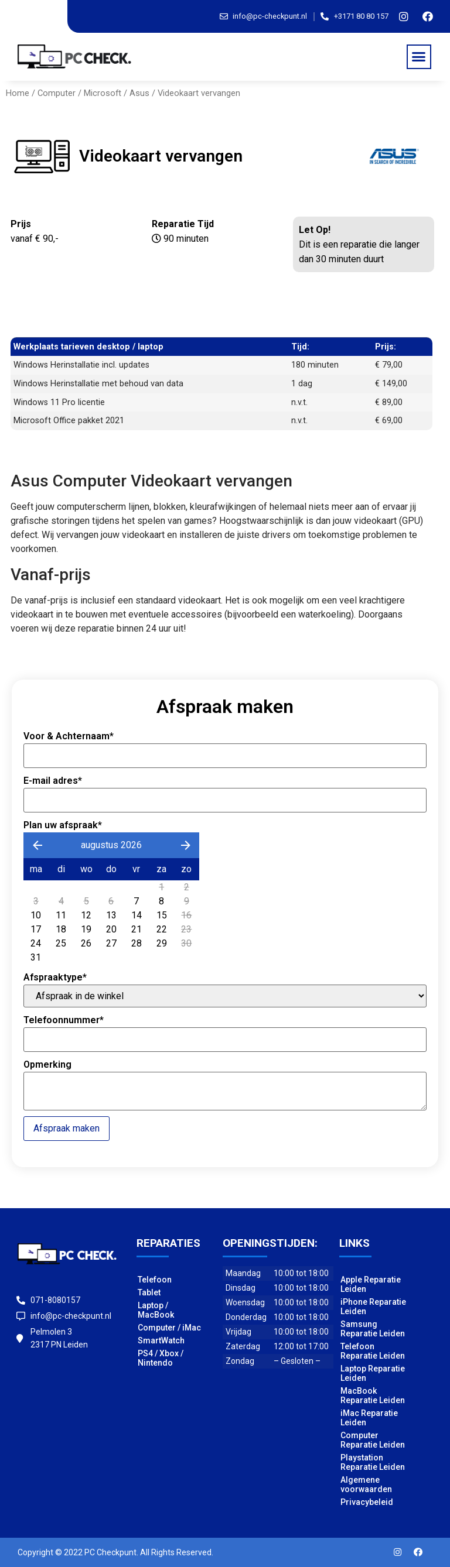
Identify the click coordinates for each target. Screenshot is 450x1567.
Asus (139, 93)
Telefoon (155, 1279)
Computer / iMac (169, 1327)
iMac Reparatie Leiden (369, 1417)
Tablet (149, 1292)
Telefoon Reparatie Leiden (372, 1351)
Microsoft (102, 93)
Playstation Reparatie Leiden (372, 1462)
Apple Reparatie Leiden (370, 1284)
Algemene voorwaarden (366, 1484)
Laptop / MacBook (156, 1310)
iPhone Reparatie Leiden (373, 1306)
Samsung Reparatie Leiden (372, 1328)
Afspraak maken (66, 1128)
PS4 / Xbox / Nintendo (160, 1358)
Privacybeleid (366, 1502)
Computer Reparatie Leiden (372, 1440)
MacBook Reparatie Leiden (372, 1395)
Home (17, 93)
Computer (57, 93)
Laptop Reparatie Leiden (372, 1373)
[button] (419, 57)
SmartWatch (161, 1340)
